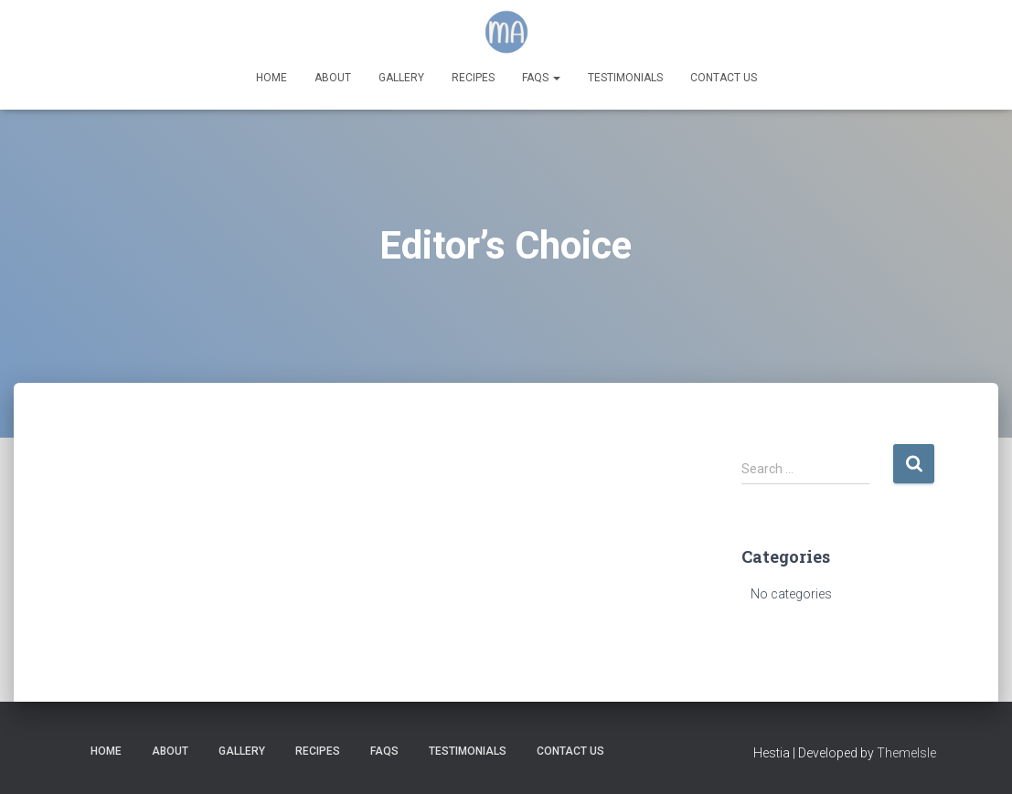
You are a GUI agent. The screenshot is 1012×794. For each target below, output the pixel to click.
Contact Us (723, 77)
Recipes (473, 77)
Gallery (401, 77)
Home (271, 77)
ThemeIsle (906, 753)
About (332, 77)
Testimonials (625, 77)
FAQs (541, 77)
